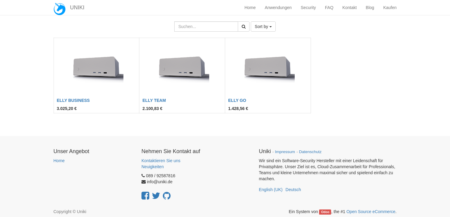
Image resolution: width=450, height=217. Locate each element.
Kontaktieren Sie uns (160, 160)
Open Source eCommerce (371, 211)
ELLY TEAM (154, 100)
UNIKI (77, 8)
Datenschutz (310, 151)
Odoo (325, 212)
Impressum (285, 151)
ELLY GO (237, 100)
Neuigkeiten (152, 166)
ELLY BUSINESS (73, 100)
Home (59, 160)
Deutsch (293, 189)
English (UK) (271, 189)
